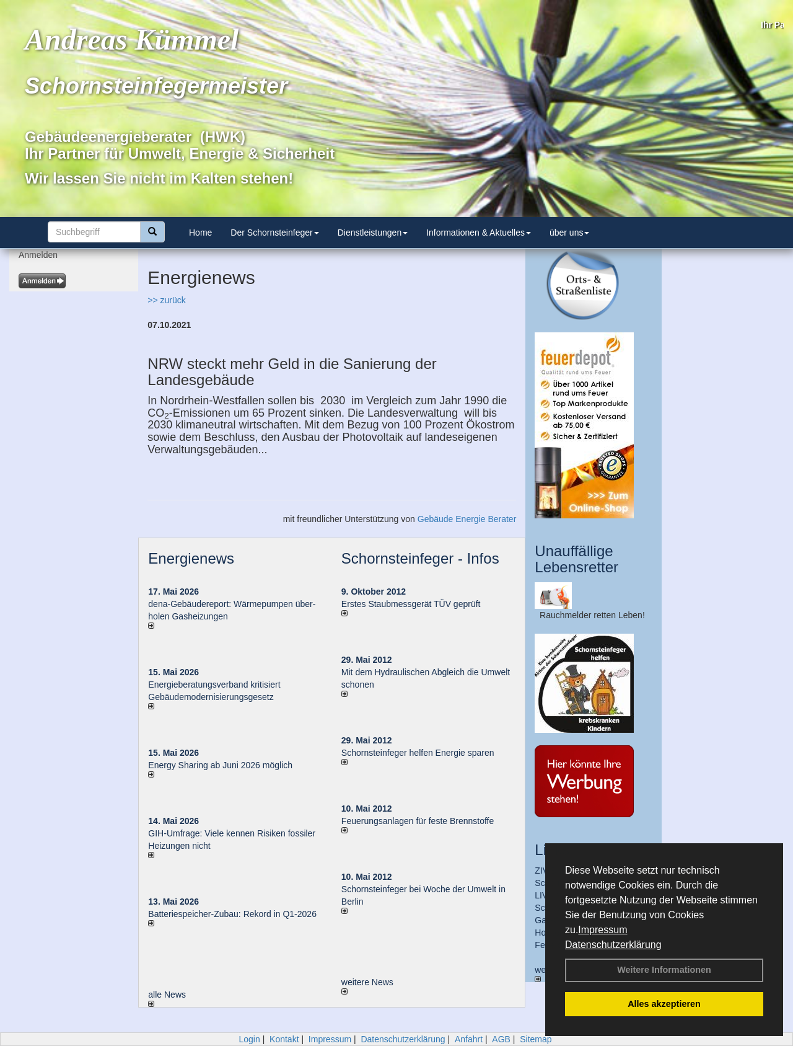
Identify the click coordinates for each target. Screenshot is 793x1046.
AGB (501, 1039)
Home (200, 232)
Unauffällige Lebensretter (576, 559)
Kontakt (284, 1039)
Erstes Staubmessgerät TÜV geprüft (411, 604)
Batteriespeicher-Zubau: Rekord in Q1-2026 (232, 914)
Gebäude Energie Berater (467, 519)
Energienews (191, 558)
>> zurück (166, 300)
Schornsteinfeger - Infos (420, 558)
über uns (569, 232)
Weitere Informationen (664, 970)
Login (249, 1039)
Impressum (602, 929)
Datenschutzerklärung (613, 944)
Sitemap (535, 1039)
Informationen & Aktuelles (478, 232)
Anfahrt (469, 1039)
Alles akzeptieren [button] (664, 1004)
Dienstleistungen (373, 232)
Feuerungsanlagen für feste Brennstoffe (417, 821)
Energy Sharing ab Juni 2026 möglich (220, 765)
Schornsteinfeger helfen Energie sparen (417, 753)
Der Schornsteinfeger (274, 232)
